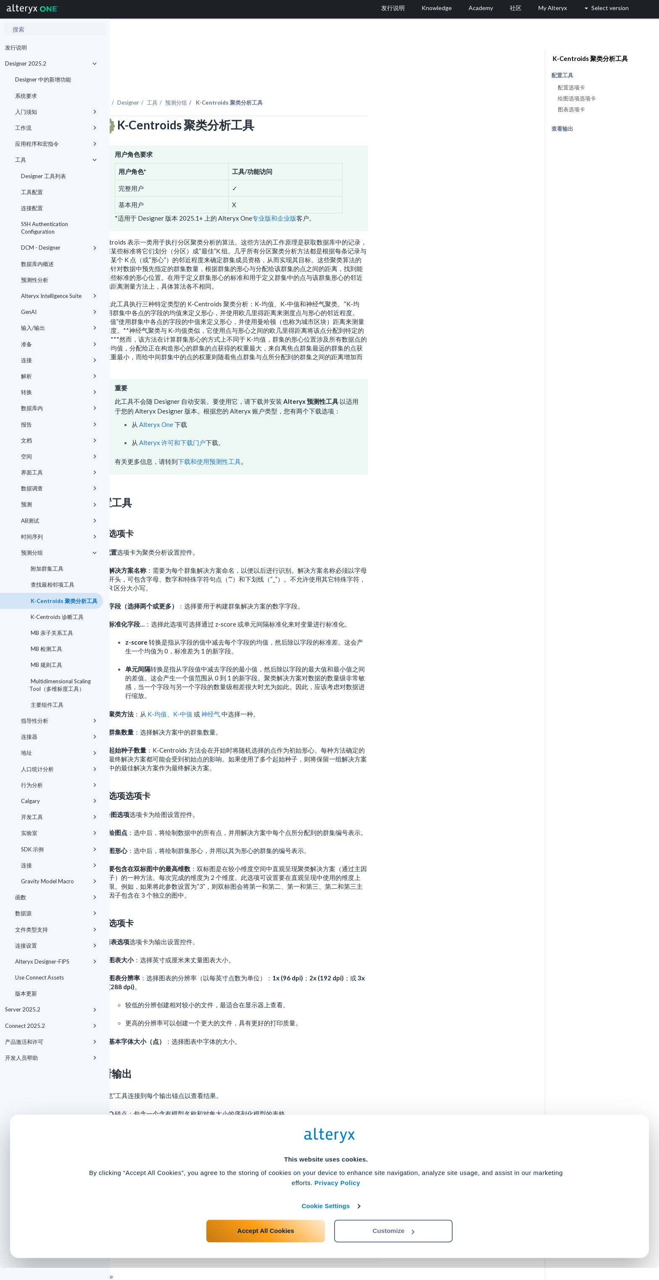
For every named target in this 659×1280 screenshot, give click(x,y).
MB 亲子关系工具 (51, 632)
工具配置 (32, 192)
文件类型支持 (56, 929)
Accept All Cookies (265, 1242)
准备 (59, 344)
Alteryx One (266, 401)
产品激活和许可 (51, 1041)
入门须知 (56, 111)
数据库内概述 (37, 264)
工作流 (56, 127)
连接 (59, 360)
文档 (59, 440)
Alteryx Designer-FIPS (56, 961)
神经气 (320, 691)
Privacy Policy (337, 1194)
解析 (59, 376)
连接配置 (32, 208)
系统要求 (26, 95)
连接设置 (56, 945)
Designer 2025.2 (51, 63)
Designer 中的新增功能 (43, 79)
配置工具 (562, 75)
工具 (56, 159)
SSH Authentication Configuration (44, 228)
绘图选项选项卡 (577, 98)
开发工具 (59, 817)
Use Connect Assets (39, 977)
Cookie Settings (326, 1218)
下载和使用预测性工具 (319, 438)
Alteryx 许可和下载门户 (282, 419)
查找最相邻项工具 (51, 584)
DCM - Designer (59, 247)
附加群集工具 (46, 568)
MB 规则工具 (45, 664)
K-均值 (267, 691)
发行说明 (16, 47)
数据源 (56, 913)
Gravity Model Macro (59, 881)
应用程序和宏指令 (56, 143)
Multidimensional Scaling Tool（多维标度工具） (60, 685)
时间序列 (59, 536)
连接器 (59, 736)
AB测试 (59, 520)
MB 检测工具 (45, 648)
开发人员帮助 (51, 1057)
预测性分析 (34, 280)
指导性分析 (59, 720)
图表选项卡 (571, 109)
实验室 (59, 833)
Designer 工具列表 (43, 176)
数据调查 (59, 488)
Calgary (59, 801)
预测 (59, 504)
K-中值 (292, 691)
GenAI (59, 311)
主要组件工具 (46, 704)
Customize (394, 1242)
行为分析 (59, 785)
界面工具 (59, 472)
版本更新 (26, 993)
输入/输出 (59, 327)
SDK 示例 (59, 849)
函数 (56, 897)
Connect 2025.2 (51, 1025)
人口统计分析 (59, 769)
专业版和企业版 (384, 195)
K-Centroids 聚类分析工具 (63, 601)
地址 (59, 752)
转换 (59, 392)
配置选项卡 (571, 87)
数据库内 (59, 408)
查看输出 (562, 128)
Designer (238, 79)
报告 (59, 424)
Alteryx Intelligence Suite (59, 295)
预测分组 (59, 552)
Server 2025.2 (51, 1009)
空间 (59, 456)
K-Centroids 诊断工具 (56, 617)
